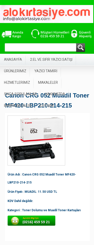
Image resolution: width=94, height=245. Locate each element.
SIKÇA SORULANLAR (20, 94)
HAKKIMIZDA (55, 94)
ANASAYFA (13, 60)
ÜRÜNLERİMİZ (15, 71)
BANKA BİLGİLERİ (18, 106)
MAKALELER (48, 82)
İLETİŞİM (47, 106)
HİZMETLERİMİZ (17, 82)
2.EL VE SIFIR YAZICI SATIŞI (51, 60)
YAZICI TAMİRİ (45, 71)
